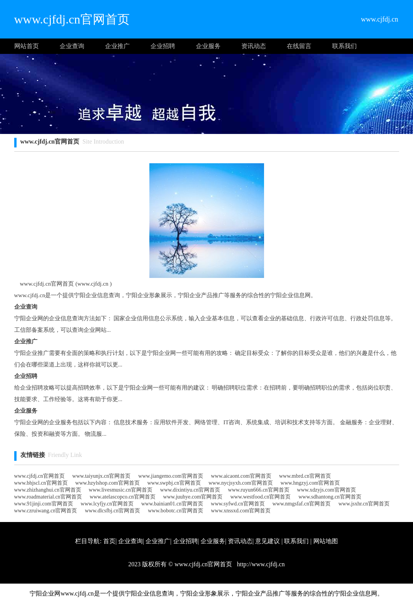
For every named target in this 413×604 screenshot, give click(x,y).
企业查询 (72, 46)
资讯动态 (253, 46)
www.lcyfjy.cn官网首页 (107, 504)
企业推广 (117, 46)
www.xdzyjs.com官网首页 (326, 490)
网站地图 (325, 541)
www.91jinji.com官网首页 (43, 504)
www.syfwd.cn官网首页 (238, 504)
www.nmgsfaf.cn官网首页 (302, 504)
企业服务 (208, 46)
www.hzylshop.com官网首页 (107, 483)
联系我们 (344, 46)
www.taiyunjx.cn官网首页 (101, 476)
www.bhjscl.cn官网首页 (41, 483)
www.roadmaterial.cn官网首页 (48, 497)
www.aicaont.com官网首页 (241, 476)
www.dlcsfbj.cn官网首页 (112, 511)
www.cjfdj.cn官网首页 (39, 476)
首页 (109, 541)
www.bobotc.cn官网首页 (175, 511)
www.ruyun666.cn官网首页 (258, 490)
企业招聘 (162, 46)
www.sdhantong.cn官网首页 (329, 497)
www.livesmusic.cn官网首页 (121, 490)
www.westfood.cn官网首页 (260, 497)
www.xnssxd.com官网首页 (241, 511)
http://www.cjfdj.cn (259, 564)
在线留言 (299, 46)
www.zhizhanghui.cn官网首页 (47, 490)
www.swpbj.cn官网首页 (174, 483)
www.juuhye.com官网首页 (193, 497)
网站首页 (26, 46)
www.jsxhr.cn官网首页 (364, 504)
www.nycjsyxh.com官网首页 (241, 483)
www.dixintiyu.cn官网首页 (190, 490)
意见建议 (267, 541)
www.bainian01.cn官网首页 (172, 504)
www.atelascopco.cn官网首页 (123, 497)
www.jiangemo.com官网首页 (170, 476)
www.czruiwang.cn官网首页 (45, 511)
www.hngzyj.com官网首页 (310, 483)
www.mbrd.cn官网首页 (305, 476)
